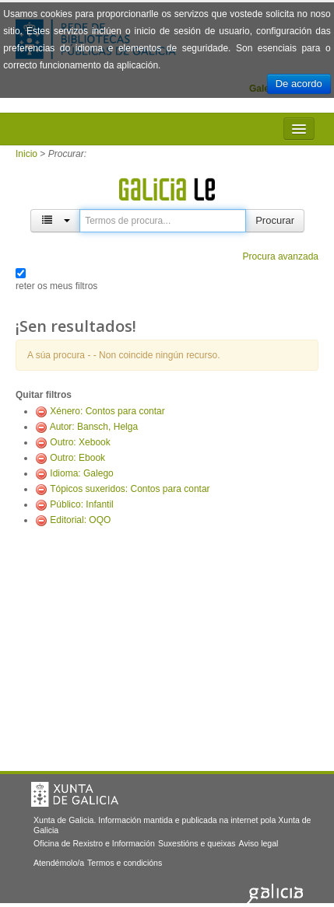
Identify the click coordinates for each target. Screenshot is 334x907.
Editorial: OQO (80, 520)
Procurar (274, 220)
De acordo (299, 83)
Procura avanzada (280, 256)
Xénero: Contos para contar (107, 411)
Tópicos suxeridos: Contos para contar (129, 488)
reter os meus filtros (56, 286)
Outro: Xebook (80, 442)
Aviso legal (259, 843)
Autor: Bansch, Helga (94, 426)
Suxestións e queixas (197, 843)
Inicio (26, 153)
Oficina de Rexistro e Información (94, 843)
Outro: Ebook (77, 457)
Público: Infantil (81, 504)
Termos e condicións (124, 862)
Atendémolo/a (58, 862)
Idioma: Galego (81, 473)
